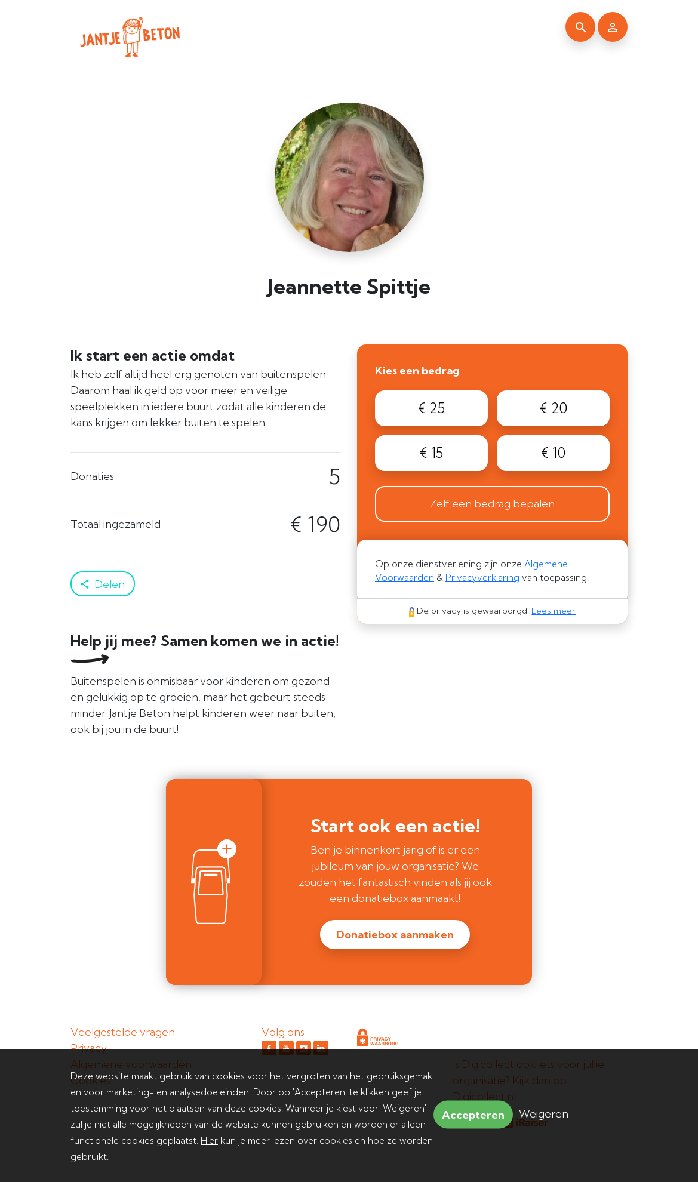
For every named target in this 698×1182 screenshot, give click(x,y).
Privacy (88, 1048)
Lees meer (553, 610)
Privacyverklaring (482, 577)
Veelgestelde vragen (122, 1032)
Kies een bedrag (417, 370)
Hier (209, 1140)
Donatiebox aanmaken (395, 934)
